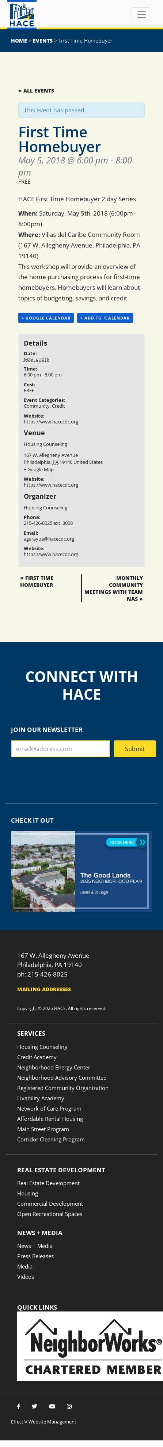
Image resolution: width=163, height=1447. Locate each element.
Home (19, 40)
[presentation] (66, 777)
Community (37, 406)
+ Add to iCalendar (105, 318)
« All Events (36, 90)
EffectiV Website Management (43, 1421)
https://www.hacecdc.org (51, 421)
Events (43, 40)
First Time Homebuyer (36, 581)
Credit (58, 406)
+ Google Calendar (46, 318)
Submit (135, 749)
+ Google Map (39, 469)
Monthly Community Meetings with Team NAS (113, 588)
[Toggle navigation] (142, 14)
